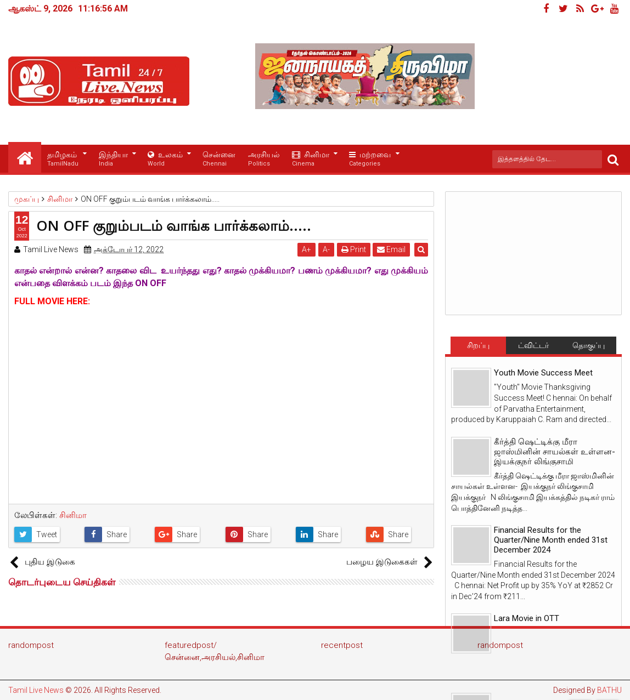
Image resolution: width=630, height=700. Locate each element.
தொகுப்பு (588, 345)
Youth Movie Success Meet (543, 373)
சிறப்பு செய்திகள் (478, 347)
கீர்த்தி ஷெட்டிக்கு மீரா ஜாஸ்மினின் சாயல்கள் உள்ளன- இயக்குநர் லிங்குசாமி (554, 451)
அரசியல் (264, 159)
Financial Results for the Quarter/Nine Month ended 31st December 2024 (551, 540)
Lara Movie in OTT (526, 618)
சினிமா (310, 159)
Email (392, 249)
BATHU (609, 690)
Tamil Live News (36, 690)
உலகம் (165, 159)
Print (353, 249)
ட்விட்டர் (533, 345)
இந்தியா (113, 159)
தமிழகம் (62, 159)
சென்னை (219, 159)
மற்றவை (370, 159)
